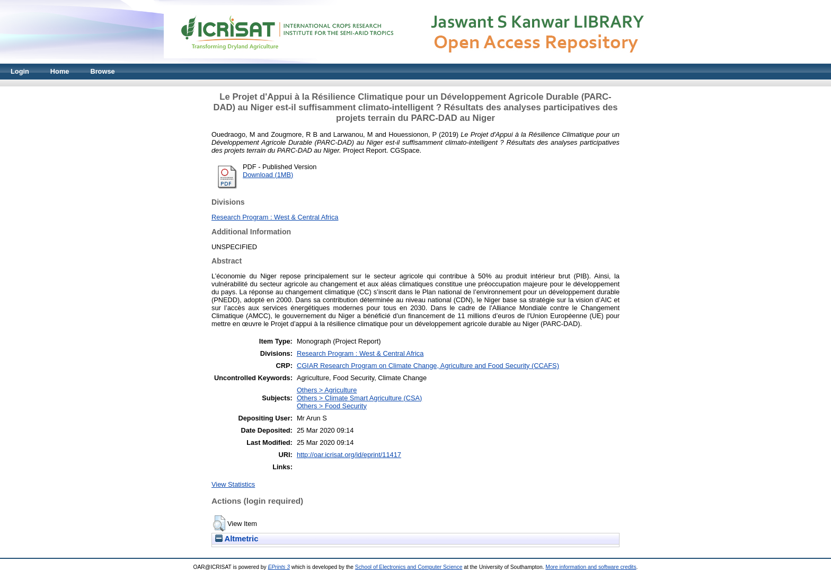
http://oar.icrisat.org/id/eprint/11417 (349, 455)
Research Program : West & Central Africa (274, 217)
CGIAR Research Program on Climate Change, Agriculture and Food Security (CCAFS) (428, 366)
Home (59, 71)
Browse (102, 71)
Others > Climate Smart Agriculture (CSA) (359, 398)
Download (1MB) (268, 175)
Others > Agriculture (327, 390)
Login (20, 71)
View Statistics (233, 484)
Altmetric (236, 538)
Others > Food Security (332, 406)
